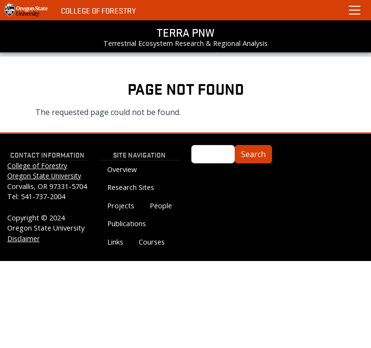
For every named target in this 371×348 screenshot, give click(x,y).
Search (253, 154)
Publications (126, 223)
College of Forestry (98, 10)
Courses (152, 241)
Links (115, 241)
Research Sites (130, 187)
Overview (122, 169)
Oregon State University (44, 175)
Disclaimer (23, 238)
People (161, 205)
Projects (120, 205)
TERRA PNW (185, 32)
